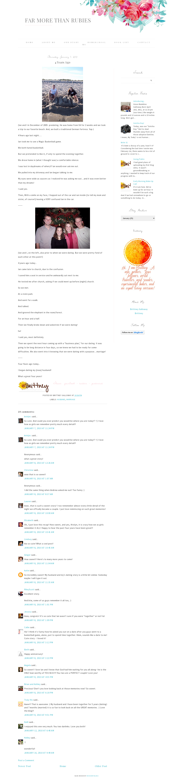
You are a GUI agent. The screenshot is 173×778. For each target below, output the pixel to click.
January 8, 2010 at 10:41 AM (39, 532)
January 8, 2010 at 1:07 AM (38, 478)
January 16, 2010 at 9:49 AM (39, 753)
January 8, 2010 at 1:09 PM (38, 620)
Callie (27, 627)
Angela (27, 665)
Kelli (26, 722)
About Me (49, 42)
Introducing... (139, 101)
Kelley (27, 737)
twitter (83, 383)
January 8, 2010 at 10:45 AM (39, 547)
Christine (28, 470)
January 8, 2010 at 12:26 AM (39, 463)
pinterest (97, 383)
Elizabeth (28, 520)
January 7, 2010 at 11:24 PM (39, 428)
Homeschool (97, 42)
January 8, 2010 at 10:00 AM (39, 513)
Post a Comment (26, 760)
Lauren (27, 501)
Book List (121, 42)
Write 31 (124, 142)
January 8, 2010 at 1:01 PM (38, 604)
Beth (26, 649)
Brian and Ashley (32, 684)
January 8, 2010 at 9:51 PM (38, 715)
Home (29, 42)
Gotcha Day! (138, 123)
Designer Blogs (92, 776)
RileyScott (29, 589)
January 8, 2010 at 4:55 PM (38, 677)
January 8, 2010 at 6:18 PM (38, 692)
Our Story (71, 42)
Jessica (28, 611)
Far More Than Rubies (58, 20)
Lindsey (28, 539)
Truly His (28, 700)
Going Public (139, 159)
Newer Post (24, 766)
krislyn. (27, 416)
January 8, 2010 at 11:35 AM (39, 582)
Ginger (27, 555)
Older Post (101, 766)
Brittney (139, 313)
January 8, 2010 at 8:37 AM (38, 494)
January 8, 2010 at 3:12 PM (38, 642)
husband (61, 399)
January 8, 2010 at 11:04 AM (39, 563)
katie (26, 570)
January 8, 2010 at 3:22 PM (38, 658)
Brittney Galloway (139, 309)
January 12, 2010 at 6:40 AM (39, 730)
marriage (70, 399)
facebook (70, 383)
